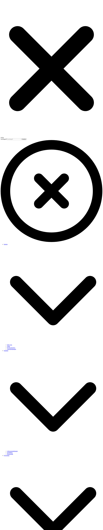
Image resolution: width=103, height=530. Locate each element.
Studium (6, 350)
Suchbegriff (4, 139)
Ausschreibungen (11, 349)
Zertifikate (10, 452)
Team (8, 346)
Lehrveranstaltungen (12, 451)
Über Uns (9, 345)
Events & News (11, 347)
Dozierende (10, 454)
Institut (5, 244)
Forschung (6, 455)
